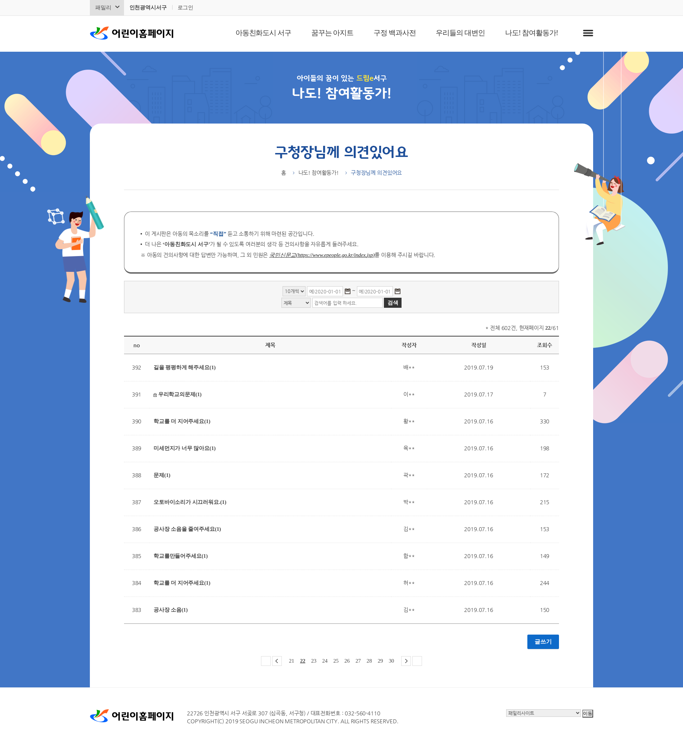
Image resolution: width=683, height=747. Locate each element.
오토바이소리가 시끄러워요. (189, 502)
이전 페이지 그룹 (277, 661)
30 (391, 661)
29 (380, 661)
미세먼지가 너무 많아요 (184, 448)
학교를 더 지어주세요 (181, 421)
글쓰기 (543, 642)
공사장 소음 (170, 610)
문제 (161, 475)
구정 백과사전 (394, 33)
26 (347, 661)
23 (313, 661)
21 (291, 661)
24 (324, 661)
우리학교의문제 (177, 394)
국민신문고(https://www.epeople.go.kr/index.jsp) (322, 255)
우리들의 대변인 (460, 33)
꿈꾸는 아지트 (332, 33)
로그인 (186, 7)
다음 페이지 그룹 (406, 661)
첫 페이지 (266, 661)
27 (358, 661)
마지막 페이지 (417, 661)
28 (369, 661)
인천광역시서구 (148, 7)
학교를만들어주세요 (180, 556)
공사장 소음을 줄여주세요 (187, 529)
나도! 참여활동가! (531, 33)
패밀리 (103, 7)
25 (336, 661)
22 (303, 661)
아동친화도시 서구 (263, 33)
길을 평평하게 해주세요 (184, 367)
